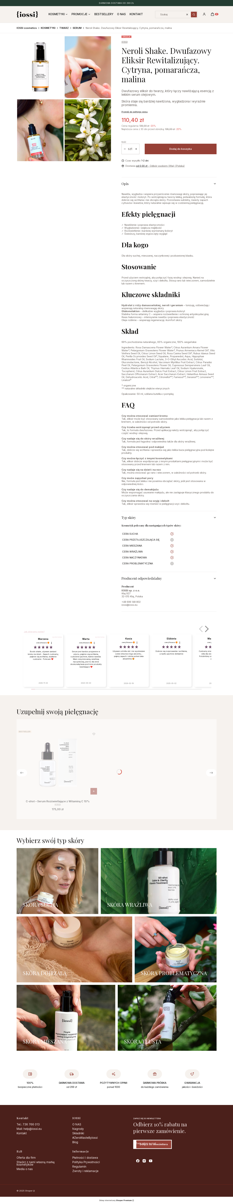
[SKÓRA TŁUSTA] (167, 1018)
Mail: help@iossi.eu (29, 1129)
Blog (75, 1142)
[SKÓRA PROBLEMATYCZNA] (176, 949)
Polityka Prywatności (86, 1162)
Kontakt (22, 1133)
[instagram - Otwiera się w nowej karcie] (144, 1161)
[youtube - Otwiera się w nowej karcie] (151, 1161)
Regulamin (79, 1166)
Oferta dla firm (26, 1157)
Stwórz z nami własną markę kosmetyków (36, 1163)
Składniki (78, 1133)
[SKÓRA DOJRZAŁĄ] (74, 949)
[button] (194, 14)
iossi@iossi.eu (129, 604)
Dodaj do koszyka (180, 148)
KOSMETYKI (48, 27)
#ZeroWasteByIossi (85, 1137)
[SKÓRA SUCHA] (57, 881)
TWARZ (64, 27)
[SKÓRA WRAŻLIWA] (158, 881)
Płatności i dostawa (85, 1157)
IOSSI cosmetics (27, 27)
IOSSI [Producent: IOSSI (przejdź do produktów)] (125, 42)
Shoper (29, 1190)
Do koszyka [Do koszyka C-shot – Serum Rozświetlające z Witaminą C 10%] (93, 791)
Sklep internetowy (115, 1200)
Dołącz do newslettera (154, 1144)
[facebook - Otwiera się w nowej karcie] (138, 1161)
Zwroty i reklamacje (85, 1171)
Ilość (124, 142)
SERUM (77, 27)
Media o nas (25, 1169)
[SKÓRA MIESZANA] (66, 1018)
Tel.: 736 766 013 (28, 1124)
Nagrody (78, 1129)
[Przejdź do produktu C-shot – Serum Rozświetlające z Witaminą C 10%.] (58, 762)
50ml (124, 509)
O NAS (76, 1124)
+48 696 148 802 (131, 601)
